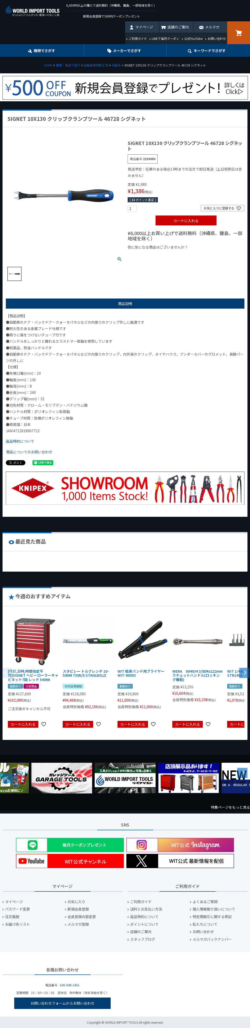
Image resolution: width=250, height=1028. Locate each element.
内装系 (116, 65)
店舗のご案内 (178, 26)
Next (242, 773)
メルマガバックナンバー (212, 939)
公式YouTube (193, 38)
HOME (48, 65)
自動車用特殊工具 (96, 65)
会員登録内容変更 (82, 916)
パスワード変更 (17, 909)
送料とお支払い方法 (146, 909)
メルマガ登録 (78, 924)
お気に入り (76, 901)
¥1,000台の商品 (177, 255)
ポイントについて (144, 924)
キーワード (210, 50)
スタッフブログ (142, 939)
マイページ (144, 26)
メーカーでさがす (127, 50)
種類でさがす (44, 50)
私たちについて (205, 924)
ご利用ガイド (138, 38)
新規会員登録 (78, 909)
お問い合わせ (217, 38)
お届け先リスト (17, 924)
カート (238, 32)
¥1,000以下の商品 (144, 255)
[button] (244, 672)
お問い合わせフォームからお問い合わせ (62, 1003)
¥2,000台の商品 (209, 255)
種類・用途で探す (68, 65)
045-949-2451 (70, 985)
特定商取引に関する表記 (212, 916)
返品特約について (20, 441)
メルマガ (212, 26)
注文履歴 (12, 916)
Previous (8, 778)
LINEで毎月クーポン (165, 38)
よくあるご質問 (205, 901)
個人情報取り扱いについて (214, 909)
